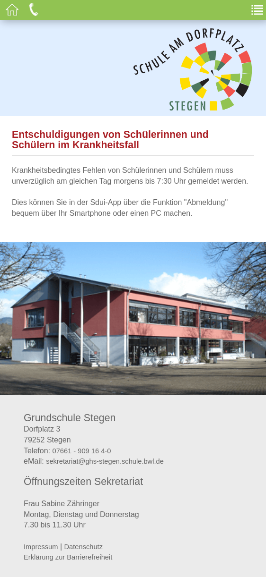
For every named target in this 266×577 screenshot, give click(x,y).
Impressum (41, 547)
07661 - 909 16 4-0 (81, 451)
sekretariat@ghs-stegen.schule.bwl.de (105, 461)
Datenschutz (83, 547)
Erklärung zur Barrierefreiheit (68, 557)
